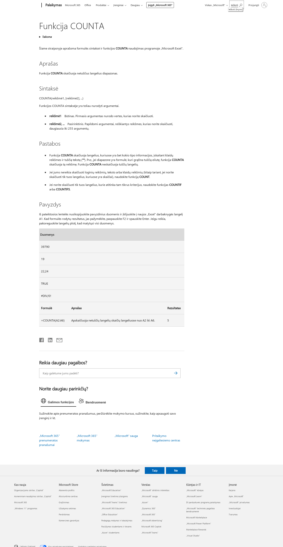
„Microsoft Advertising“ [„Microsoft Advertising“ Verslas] (152, 520)
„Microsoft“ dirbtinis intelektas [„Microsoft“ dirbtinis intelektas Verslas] (155, 490)
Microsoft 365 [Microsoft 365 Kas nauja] (20, 502)
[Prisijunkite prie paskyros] (257, 5)
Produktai (101, 5)
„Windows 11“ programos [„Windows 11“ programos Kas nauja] (25, 508)
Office (88, 5)
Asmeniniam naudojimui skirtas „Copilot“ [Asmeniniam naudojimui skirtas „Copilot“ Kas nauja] (33, 496)
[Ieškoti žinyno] (236, 5)
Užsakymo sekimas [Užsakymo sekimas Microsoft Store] (67, 508)
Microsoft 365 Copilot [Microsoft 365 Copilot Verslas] (151, 526)
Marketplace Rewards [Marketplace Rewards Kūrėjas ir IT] (196, 529)
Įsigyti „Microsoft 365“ (160, 5)
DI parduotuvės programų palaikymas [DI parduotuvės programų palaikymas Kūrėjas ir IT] (203, 502)
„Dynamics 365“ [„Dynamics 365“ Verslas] (148, 508)
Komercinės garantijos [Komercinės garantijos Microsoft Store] (69, 520)
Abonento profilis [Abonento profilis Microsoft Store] (66, 490)
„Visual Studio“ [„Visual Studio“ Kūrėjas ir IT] (193, 535)
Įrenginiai (118, 5)
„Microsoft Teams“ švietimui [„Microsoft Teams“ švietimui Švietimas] (114, 502)
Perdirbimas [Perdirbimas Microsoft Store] (64, 514)
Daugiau (135, 5)
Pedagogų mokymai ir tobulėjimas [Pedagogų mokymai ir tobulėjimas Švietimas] (116, 520)
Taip (154, 470)
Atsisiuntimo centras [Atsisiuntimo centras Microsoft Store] (68, 496)
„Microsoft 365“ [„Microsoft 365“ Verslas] (148, 514)
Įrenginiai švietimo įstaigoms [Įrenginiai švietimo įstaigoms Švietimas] (114, 496)
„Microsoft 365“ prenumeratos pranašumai (49, 440)
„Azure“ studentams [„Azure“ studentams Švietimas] (110, 532)
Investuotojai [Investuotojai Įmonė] (235, 508)
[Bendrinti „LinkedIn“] (48, 339)
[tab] (58, 402)
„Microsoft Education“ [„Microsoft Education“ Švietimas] (111, 490)
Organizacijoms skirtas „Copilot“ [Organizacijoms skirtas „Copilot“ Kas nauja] (29, 490)
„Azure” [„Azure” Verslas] (144, 502)
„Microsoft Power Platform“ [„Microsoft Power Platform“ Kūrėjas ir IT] (198, 523)
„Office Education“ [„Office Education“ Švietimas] (109, 514)
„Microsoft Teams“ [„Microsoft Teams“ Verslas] (149, 532)
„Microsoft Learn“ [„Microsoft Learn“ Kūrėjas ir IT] (194, 496)
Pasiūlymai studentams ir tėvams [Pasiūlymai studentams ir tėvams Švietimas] (116, 526)
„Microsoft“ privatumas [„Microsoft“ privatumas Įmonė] (239, 502)
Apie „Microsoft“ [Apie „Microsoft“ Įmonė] (236, 496)
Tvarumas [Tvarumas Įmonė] (233, 514)
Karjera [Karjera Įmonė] (232, 490)
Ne (176, 470)
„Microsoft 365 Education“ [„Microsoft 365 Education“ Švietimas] (113, 508)
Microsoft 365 (72, 5)
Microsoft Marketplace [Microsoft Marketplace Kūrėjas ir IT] (196, 517)
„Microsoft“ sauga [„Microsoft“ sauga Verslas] (149, 496)
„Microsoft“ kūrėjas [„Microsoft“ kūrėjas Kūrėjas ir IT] (195, 490)
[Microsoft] (27, 5)
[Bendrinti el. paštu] (57, 339)
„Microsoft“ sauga (126, 436)
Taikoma (47, 37)
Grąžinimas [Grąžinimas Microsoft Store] (64, 502)
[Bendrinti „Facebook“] (41, 339)
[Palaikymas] (53, 5)
